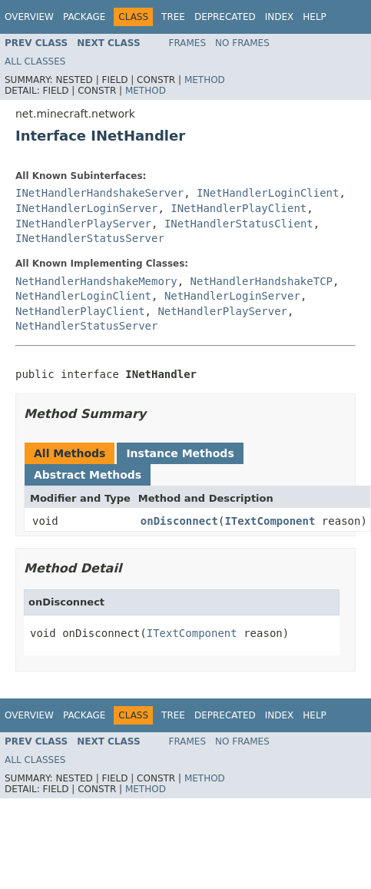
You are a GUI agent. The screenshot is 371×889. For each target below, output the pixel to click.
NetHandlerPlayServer (222, 311)
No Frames (242, 43)
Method (204, 80)
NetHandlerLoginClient (83, 296)
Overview (29, 17)
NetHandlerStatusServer (86, 326)
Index (279, 17)
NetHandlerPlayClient (80, 311)
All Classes (35, 61)
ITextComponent (269, 521)
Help (314, 17)
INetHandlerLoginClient (268, 193)
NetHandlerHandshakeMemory (96, 281)
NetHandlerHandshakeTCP (261, 281)
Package (84, 17)
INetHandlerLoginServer (86, 208)
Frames (188, 43)
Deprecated (225, 17)
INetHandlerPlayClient (238, 208)
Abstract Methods (87, 475)
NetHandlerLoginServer (232, 296)
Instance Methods (180, 453)
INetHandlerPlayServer (83, 223)
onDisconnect (179, 521)
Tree (173, 17)
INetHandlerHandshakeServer (99, 193)
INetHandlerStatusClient (238, 223)
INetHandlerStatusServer (89, 238)
